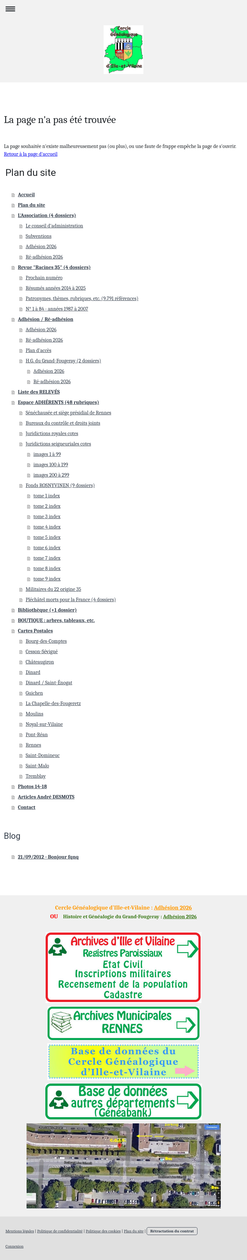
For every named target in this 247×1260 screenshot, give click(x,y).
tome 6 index (47, 548)
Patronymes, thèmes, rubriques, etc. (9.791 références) (82, 298)
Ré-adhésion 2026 (44, 257)
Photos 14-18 (32, 786)
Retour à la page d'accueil (31, 154)
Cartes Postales (35, 631)
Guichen (34, 693)
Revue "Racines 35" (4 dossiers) (54, 267)
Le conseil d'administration (54, 226)
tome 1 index (46, 496)
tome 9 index (47, 579)
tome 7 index (47, 558)
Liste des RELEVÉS (39, 392)
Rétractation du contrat (172, 1231)
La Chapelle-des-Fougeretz (53, 703)
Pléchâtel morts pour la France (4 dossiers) (71, 600)
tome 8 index (47, 568)
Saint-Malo (37, 766)
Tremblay (36, 776)
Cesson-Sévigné (42, 651)
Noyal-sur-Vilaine (44, 724)
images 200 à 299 (51, 475)
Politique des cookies (103, 1231)
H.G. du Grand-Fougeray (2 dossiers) (63, 361)
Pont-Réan (37, 735)
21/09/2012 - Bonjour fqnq (48, 857)
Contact (26, 807)
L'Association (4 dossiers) (47, 215)
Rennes (33, 745)
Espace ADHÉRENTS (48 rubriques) (58, 402)
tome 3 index (47, 517)
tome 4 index (47, 527)
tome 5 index (47, 537)
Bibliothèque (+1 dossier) (47, 610)
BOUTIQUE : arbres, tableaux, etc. (56, 620)
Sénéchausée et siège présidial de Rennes (68, 413)
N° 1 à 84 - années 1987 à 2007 (57, 309)
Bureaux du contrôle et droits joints (63, 423)
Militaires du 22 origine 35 (53, 589)
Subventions (38, 236)
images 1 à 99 (47, 454)
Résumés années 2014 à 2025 (56, 288)
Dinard (33, 672)
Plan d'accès (38, 350)
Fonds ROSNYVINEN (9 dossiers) (60, 485)
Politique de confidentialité (60, 1231)
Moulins (34, 714)
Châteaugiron (40, 662)
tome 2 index (47, 506)
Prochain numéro (44, 278)
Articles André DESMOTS (46, 797)
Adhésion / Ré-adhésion (45, 319)
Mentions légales (20, 1231)
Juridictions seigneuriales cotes (58, 444)
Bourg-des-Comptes (46, 641)
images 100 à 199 (50, 465)
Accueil (26, 195)
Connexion (15, 1246)
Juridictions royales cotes (52, 433)
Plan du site (31, 205)
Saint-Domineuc (43, 755)
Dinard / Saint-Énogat (49, 683)
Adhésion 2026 (41, 247)
